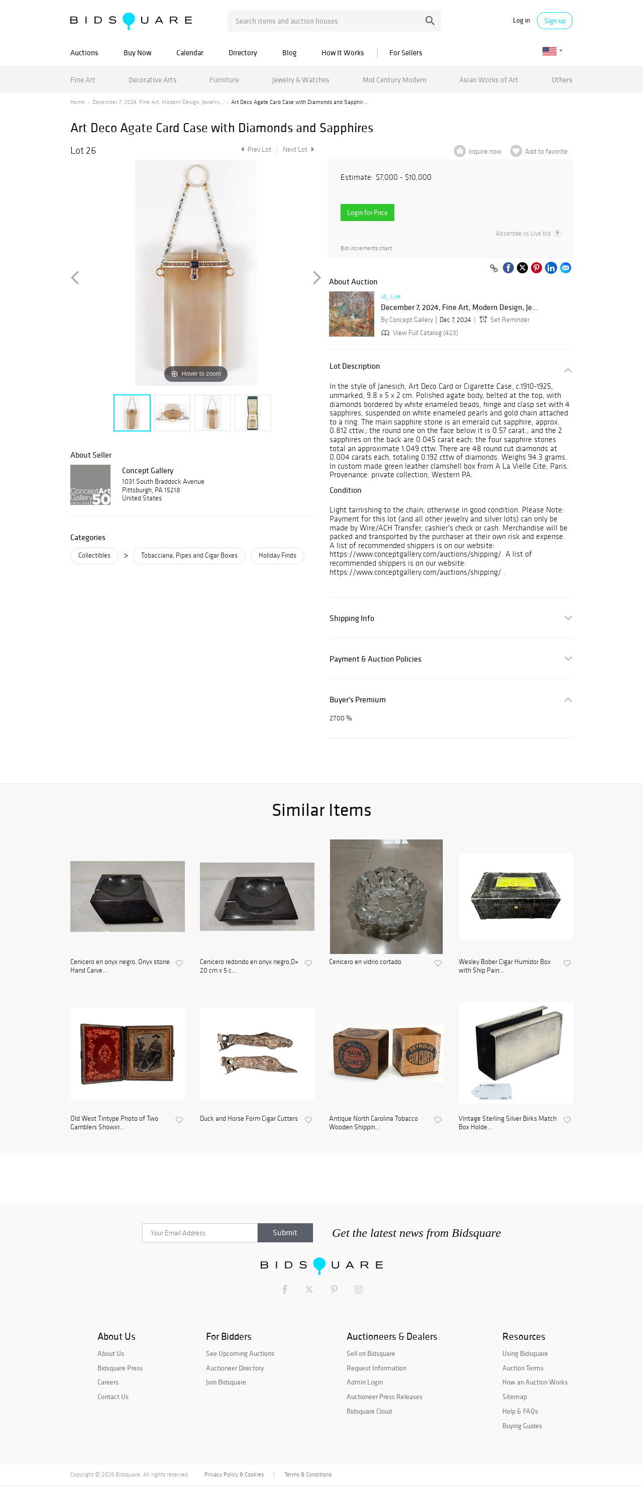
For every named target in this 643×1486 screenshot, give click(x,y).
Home (77, 101)
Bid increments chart (366, 248)
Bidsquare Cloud (369, 1411)
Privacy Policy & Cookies (234, 1474)
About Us (110, 1353)
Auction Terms (523, 1367)
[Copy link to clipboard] (494, 269)
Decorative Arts (153, 79)
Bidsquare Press (120, 1367)
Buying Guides (522, 1425)
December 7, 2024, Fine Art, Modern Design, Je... (459, 307)
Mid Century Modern (394, 79)
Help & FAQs (520, 1411)
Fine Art (82, 79)
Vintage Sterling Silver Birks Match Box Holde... (508, 1123)
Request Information (376, 1367)
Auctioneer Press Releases (384, 1396)
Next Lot (298, 149)
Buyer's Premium (358, 699)
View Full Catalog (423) (418, 333)
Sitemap (514, 1396)
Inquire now (485, 151)
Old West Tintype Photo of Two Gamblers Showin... (114, 1123)
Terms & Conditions (308, 1474)
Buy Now (137, 52)
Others (562, 79)
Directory (243, 52)
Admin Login (365, 1382)
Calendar (189, 52)
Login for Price (367, 212)
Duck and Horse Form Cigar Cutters (249, 1119)
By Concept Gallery (407, 320)
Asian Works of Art (488, 79)
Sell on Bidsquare (371, 1353)
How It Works (343, 52)
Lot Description (355, 366)
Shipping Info (352, 618)
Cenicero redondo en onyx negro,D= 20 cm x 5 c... (249, 966)
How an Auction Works (535, 1382)
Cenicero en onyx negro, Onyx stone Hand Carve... (120, 966)
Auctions (84, 52)
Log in (521, 20)
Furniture (224, 79)
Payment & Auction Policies (375, 659)
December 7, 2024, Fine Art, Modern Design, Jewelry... (158, 101)
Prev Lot (255, 149)
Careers (108, 1382)
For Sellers (405, 52)
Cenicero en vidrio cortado (365, 962)
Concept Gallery (147, 470)
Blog (289, 52)
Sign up (555, 20)
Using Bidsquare (525, 1353)
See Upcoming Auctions (240, 1353)
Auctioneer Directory (235, 1367)
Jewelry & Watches (301, 79)
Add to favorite (546, 151)
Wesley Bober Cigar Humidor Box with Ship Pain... (505, 966)
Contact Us (113, 1396)
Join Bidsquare (226, 1382)
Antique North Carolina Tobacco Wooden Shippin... (373, 1123)
